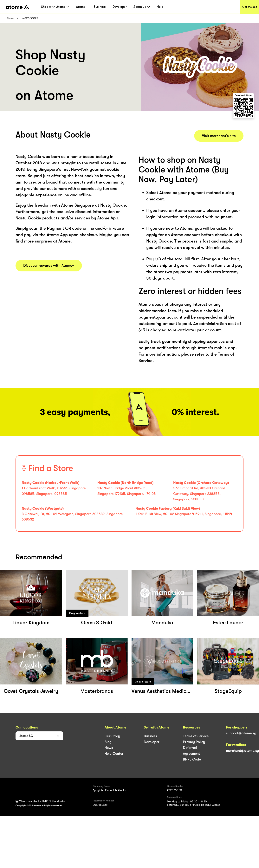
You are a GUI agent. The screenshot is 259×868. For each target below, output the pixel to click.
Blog (108, 742)
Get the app (249, 6)
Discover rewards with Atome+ (48, 265)
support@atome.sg (241, 733)
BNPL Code (192, 759)
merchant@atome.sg (242, 751)
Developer (120, 7)
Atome (10, 18)
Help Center (114, 753)
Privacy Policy (194, 742)
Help (160, 7)
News (109, 748)
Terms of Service (196, 736)
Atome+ (81, 7)
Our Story (112, 736)
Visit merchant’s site (219, 136)
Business (100, 7)
